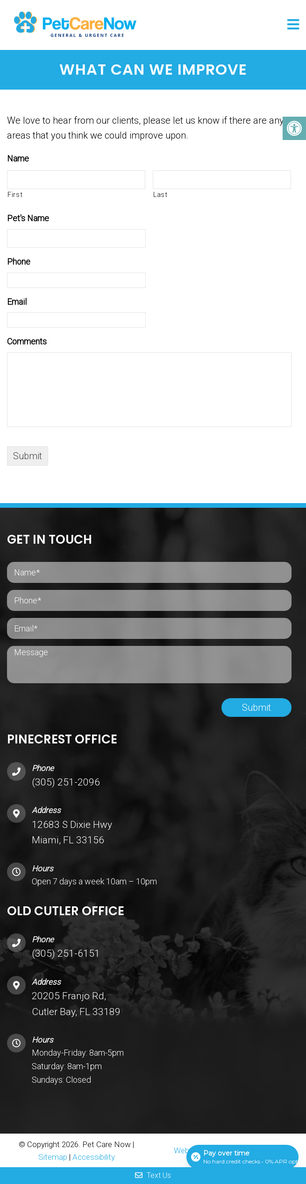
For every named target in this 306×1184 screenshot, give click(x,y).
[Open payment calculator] (242, 1157)
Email (17, 302)
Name (18, 158)
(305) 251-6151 (66, 953)
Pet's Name (28, 218)
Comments (27, 341)
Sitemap (52, 1157)
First (14, 194)
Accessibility (93, 1157)
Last (160, 194)
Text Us (153, 1175)
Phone (18, 261)
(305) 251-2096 (66, 782)
